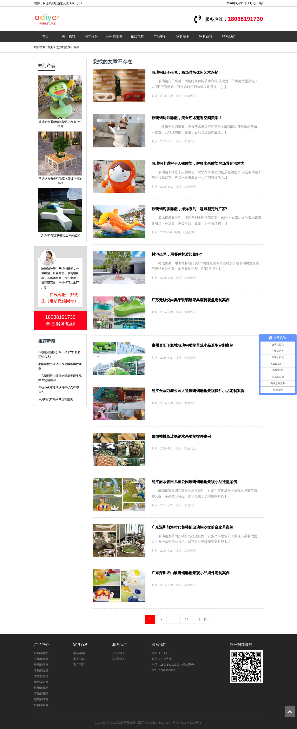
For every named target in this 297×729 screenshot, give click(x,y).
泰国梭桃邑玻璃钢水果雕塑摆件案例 (181, 436)
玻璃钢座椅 (41, 664)
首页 (45, 36)
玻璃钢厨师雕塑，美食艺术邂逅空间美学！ (187, 118)
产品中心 (160, 36)
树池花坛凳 (41, 682)
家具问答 (79, 664)
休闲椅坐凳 (114, 36)
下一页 (202, 619)
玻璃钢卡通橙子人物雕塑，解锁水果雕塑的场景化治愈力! (199, 163)
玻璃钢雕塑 (41, 653)
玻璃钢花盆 (41, 687)
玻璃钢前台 (41, 699)
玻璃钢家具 (41, 705)
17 (186, 619)
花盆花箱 (137, 36)
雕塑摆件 (91, 36)
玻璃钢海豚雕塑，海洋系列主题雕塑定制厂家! (189, 209)
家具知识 (79, 658)
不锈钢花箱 (41, 693)
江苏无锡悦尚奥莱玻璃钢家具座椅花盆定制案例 (191, 300)
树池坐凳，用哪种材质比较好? (177, 254)
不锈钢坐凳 (41, 670)
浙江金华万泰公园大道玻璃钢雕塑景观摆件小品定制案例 (198, 391)
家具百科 (205, 36)
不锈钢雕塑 (41, 658)
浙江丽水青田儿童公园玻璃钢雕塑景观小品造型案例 (194, 482)
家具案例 (183, 36)
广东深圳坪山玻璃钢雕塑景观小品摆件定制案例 (191, 573)
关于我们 (68, 36)
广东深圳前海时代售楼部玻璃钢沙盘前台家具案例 (192, 527)
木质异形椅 (41, 676)
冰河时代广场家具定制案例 (55, 399)
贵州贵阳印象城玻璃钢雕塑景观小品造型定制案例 (192, 345)
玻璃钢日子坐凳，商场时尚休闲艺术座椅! (186, 72)
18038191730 (245, 19)
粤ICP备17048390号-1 (187, 722)
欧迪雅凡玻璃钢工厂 (131, 722)
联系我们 (228, 36)
